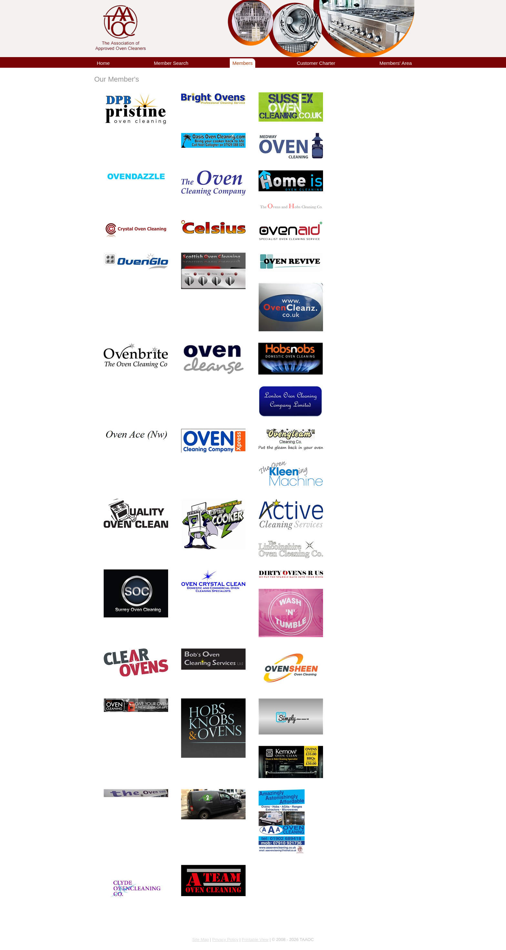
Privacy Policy (225, 939)
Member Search (171, 63)
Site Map (200, 939)
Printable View (255, 939)
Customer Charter (316, 63)
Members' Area (396, 63)
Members (242, 63)
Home (103, 63)
